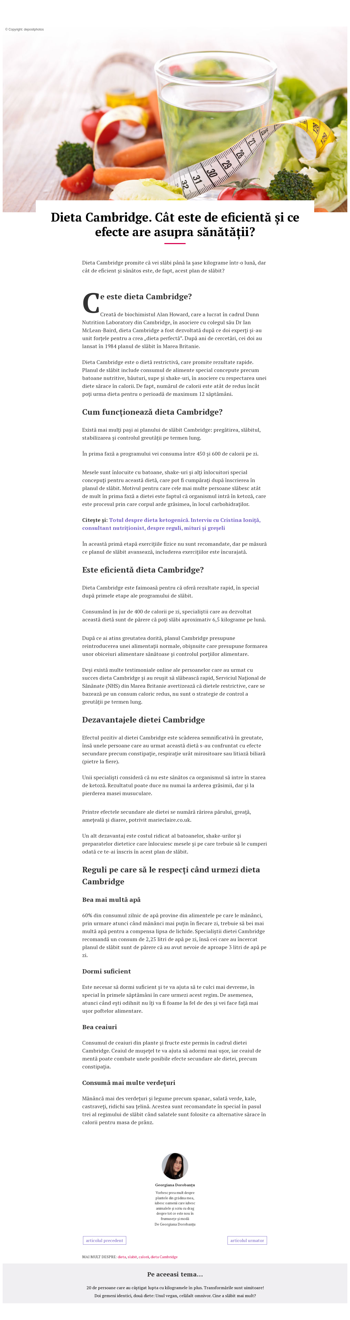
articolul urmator (247, 1240)
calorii (144, 1256)
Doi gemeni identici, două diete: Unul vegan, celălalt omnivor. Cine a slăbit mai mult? (175, 1296)
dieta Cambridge (164, 1256)
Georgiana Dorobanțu (175, 1184)
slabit (132, 1256)
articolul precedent (104, 1240)
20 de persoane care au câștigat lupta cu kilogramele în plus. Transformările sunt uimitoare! (175, 1288)
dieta (122, 1256)
